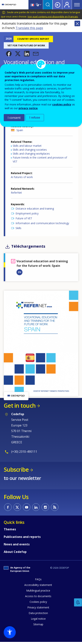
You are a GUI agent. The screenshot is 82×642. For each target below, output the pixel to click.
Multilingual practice (38, 590)
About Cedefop (15, 552)
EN (19, 272)
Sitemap (38, 624)
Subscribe (16, 469)
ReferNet (16, 192)
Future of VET (24, 218)
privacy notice (28, 108)
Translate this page (29, 28)
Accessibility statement (38, 585)
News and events (17, 544)
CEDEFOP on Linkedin (36, 507)
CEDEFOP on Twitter (17, 507)
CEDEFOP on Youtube (26, 507)
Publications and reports (22, 537)
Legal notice (38, 618)
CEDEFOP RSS (54, 507)
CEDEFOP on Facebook (8, 507)
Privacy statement (38, 607)
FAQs (38, 579)
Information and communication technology (42, 223)
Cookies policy (38, 602)
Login (57, 4)
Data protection (38, 613)
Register (67, 4)
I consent (14, 118)
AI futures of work (22, 177)
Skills (18, 228)
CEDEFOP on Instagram (45, 507)
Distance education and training (35, 208)
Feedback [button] (78, 602)
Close (77, 23)
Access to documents (38, 596)
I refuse (34, 117)
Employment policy (27, 213)
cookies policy (61, 104)
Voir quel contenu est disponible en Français (53, 16)
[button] (9, 53)
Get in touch (20, 405)
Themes (10, 529)
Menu (77, 4)
